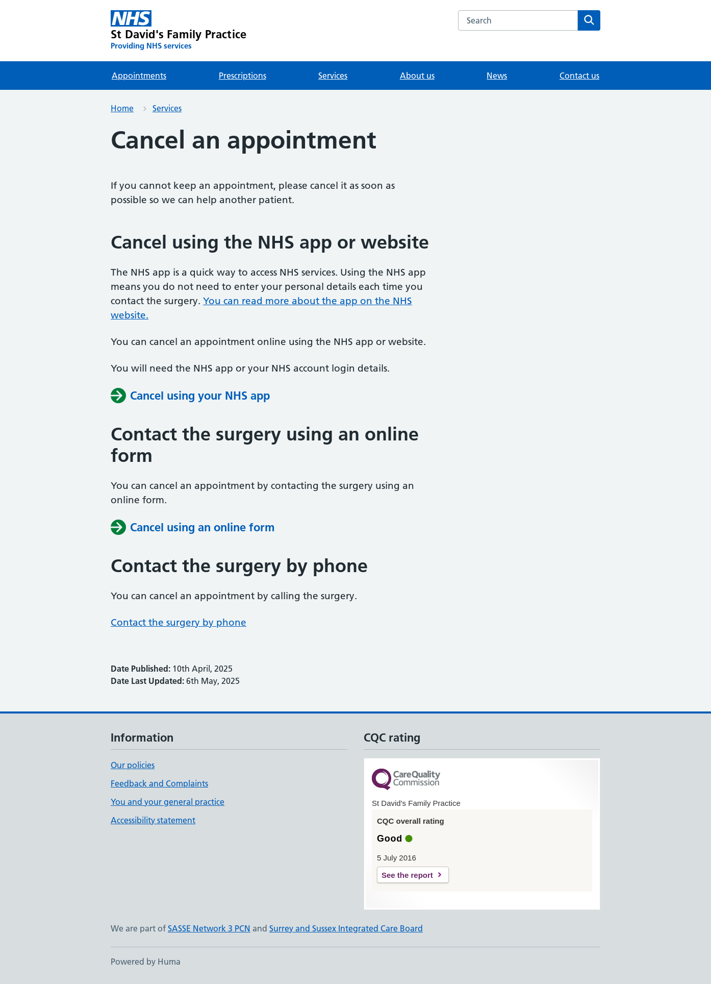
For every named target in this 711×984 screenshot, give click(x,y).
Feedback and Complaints (159, 783)
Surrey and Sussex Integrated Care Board (346, 928)
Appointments (139, 75)
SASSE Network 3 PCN (209, 928)
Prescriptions (242, 75)
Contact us (579, 75)
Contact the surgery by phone (178, 622)
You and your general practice (167, 802)
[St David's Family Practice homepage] (178, 30)
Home (122, 108)
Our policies (133, 765)
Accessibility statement (153, 820)
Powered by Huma (146, 961)
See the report (407, 875)
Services (332, 75)
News (497, 75)
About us (417, 75)
